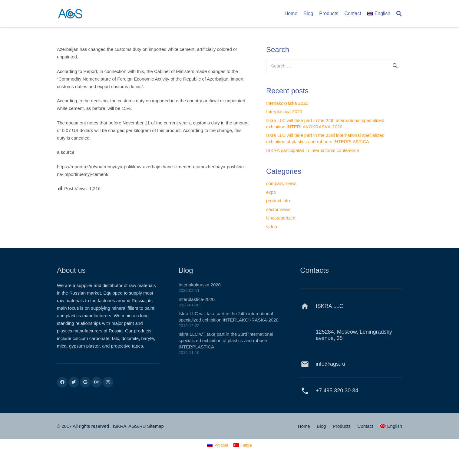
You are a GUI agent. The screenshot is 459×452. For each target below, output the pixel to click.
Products (342, 426)
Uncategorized (281, 217)
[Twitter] (73, 382)
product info (278, 200)
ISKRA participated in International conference (312, 150)
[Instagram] (108, 382)
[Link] (70, 13)
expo (271, 192)
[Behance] (96, 382)
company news (281, 183)
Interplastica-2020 (284, 111)
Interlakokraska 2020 (287, 103)
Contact (365, 426)
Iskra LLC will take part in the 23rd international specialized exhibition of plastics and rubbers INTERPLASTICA (226, 340)
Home (304, 426)
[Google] (85, 382)
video (271, 226)
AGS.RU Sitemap (146, 426)
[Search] (399, 13)
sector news (278, 209)
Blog (321, 426)
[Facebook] (62, 382)
